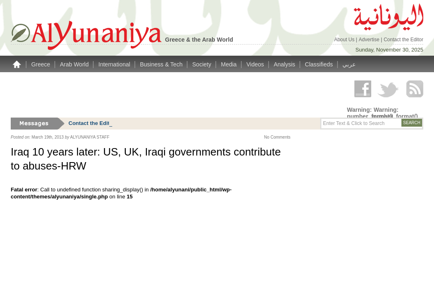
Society (202, 64)
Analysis (285, 64)
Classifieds (320, 64)
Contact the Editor (403, 39)
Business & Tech (162, 64)
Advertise (370, 39)
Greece (41, 64)
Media (229, 64)
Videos (255, 64)
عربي (349, 64)
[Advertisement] (161, 94)
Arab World (75, 64)
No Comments (277, 137)
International (115, 64)
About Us (345, 39)
